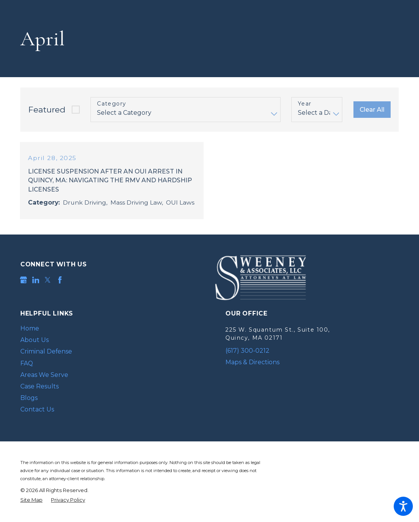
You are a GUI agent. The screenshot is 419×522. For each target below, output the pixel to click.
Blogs (29, 397)
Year (305, 104)
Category (111, 104)
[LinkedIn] (35, 280)
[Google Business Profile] (23, 280)
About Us (34, 340)
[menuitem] (107, 329)
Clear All (372, 109)
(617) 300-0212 (247, 350)
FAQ (26, 363)
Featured (47, 109)
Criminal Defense (46, 351)
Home (29, 328)
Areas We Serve (44, 374)
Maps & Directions (252, 362)
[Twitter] (47, 280)
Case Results (39, 386)
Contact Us (37, 409)
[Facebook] (60, 280)
